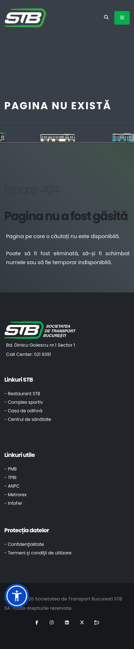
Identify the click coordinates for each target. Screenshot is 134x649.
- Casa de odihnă (23, 411)
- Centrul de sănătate (27, 419)
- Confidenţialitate (24, 544)
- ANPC (12, 486)
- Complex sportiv (23, 402)
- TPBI (10, 477)
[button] (16, 595)
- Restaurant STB (22, 394)
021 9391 (42, 354)
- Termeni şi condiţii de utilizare (37, 553)
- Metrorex (15, 495)
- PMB (10, 469)
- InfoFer (13, 503)
